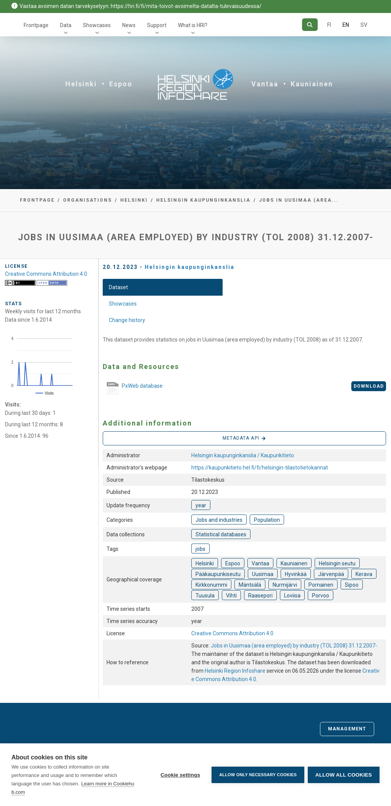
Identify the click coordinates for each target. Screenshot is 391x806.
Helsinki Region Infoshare (235, 671)
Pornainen (321, 585)
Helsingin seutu (337, 563)
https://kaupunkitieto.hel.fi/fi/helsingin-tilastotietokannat (259, 468)
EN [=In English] (346, 25)
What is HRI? (192, 25)
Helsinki (81, 84)
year (201, 505)
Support (156, 25)
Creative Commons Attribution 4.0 (232, 633)
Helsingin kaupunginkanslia (203, 200)
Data (65, 25)
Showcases (97, 25)
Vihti (231, 595)
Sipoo (352, 585)
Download (369, 386)
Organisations (87, 200)
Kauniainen (312, 84)
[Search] (310, 24)
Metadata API (244, 438)
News (129, 25)
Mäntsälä (250, 585)
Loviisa (292, 595)
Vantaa (264, 84)
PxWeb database (133, 388)
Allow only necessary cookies (257, 774)
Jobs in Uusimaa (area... (299, 200)
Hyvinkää (296, 574)
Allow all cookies (343, 775)
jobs (200, 549)
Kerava (363, 574)
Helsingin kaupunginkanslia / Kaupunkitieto (242, 455)
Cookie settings (180, 775)
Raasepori (260, 595)
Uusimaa (262, 574)
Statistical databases (221, 534)
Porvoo (320, 595)
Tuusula (205, 595)
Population (267, 520)
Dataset (118, 287)
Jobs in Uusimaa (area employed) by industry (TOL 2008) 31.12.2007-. (294, 646)
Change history (127, 320)
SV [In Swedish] (363, 25)
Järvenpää (331, 574)
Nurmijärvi (285, 585)
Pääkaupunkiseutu (218, 574)
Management (347, 729)
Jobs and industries (219, 520)
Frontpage (36, 25)
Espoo (120, 84)
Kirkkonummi (211, 585)
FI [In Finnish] (329, 25)
